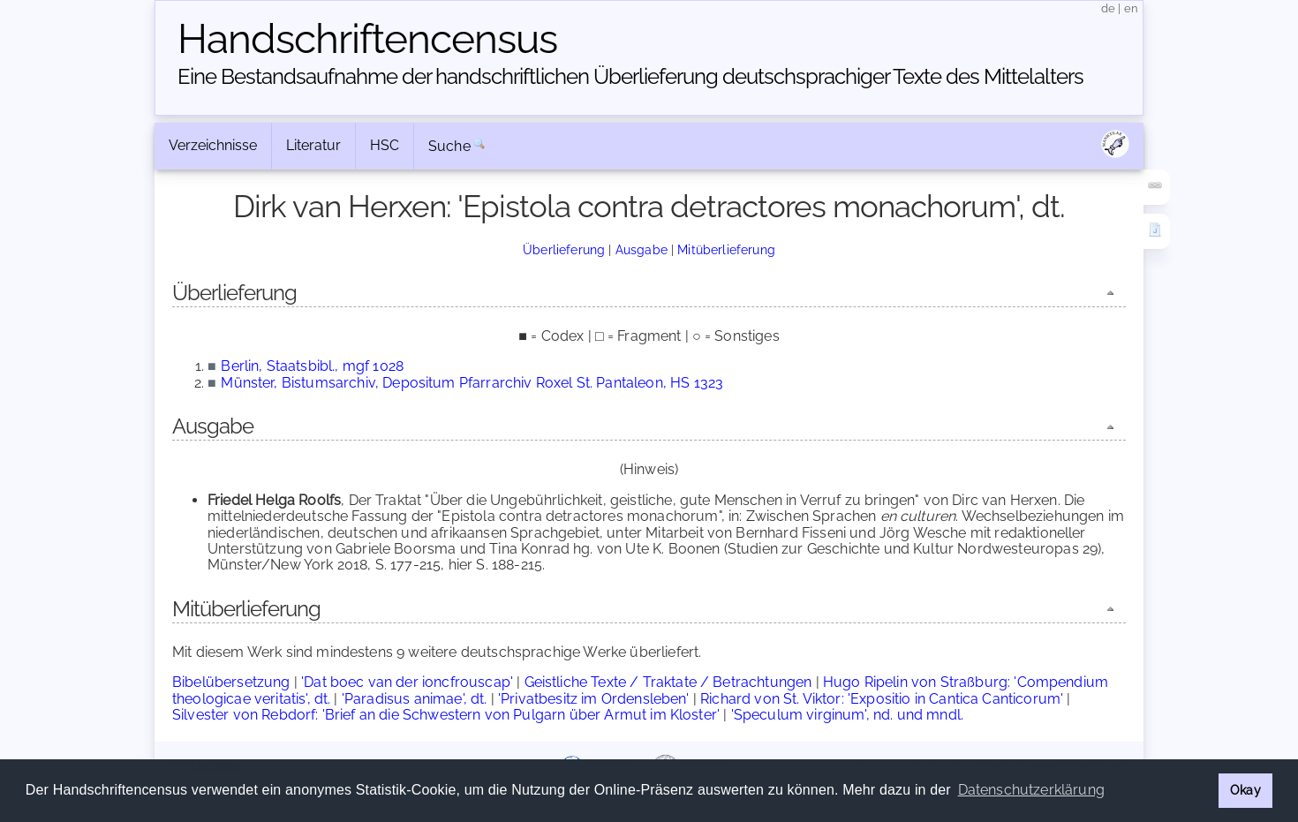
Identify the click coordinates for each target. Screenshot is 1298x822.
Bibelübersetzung (231, 682)
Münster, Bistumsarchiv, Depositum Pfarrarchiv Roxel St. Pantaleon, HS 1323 (472, 382)
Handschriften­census (367, 39)
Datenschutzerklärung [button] (1031, 789)
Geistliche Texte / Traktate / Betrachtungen (668, 682)
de (1108, 8)
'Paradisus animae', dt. (414, 698)
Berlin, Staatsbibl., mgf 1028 (312, 366)
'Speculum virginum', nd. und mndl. (847, 714)
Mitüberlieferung (726, 249)
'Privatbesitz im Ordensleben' (594, 698)
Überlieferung (564, 249)
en (1131, 8)
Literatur (313, 145)
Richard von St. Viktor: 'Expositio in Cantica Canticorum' (881, 698)
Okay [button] (1245, 789)
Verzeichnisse (213, 145)
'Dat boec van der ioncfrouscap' (407, 682)
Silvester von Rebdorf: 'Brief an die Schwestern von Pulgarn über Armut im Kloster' (446, 714)
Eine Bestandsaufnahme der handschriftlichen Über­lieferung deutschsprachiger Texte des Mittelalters (630, 76)
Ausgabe (641, 249)
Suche (449, 146)
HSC (384, 145)
